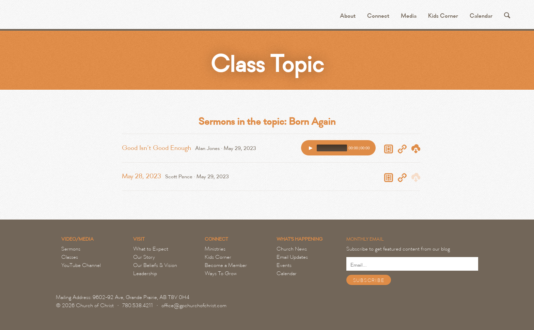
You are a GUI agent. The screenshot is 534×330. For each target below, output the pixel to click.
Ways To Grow (221, 273)
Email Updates (292, 257)
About (348, 16)
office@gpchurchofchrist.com (193, 305)
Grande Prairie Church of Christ (102, 17)
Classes (69, 257)
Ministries (215, 248)
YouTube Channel (81, 265)
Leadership (145, 273)
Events (284, 265)
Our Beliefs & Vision (155, 265)
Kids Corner (443, 16)
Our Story (144, 257)
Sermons (70, 248)
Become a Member (226, 265)
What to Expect (150, 248)
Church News (292, 248)
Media (409, 16)
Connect (378, 16)
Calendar (481, 16)
